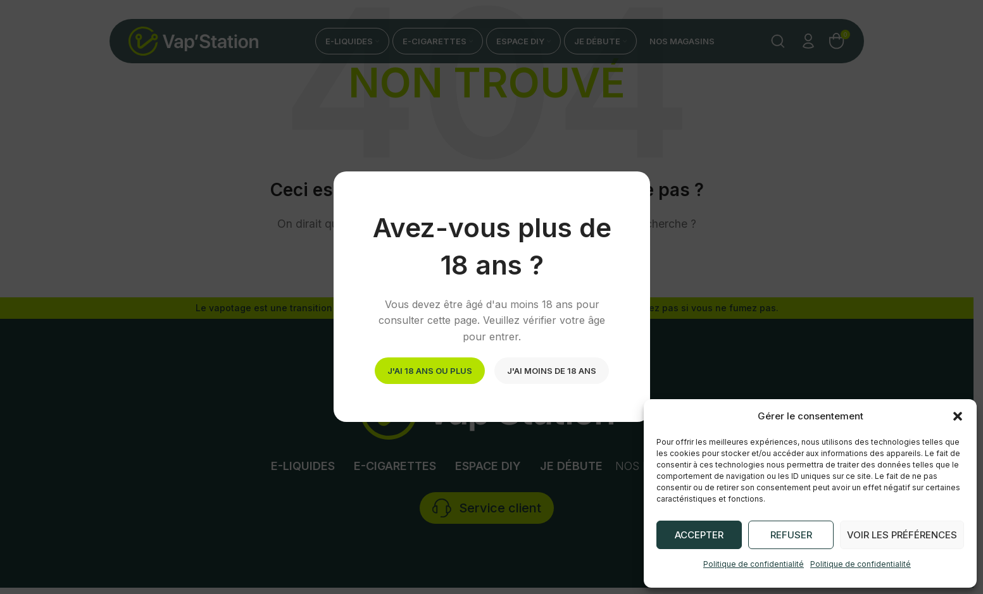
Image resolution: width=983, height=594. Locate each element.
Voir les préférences (902, 535)
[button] (957, 416)
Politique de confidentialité (753, 564)
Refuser (791, 535)
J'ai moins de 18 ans (551, 371)
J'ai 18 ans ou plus (429, 371)
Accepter (699, 535)
